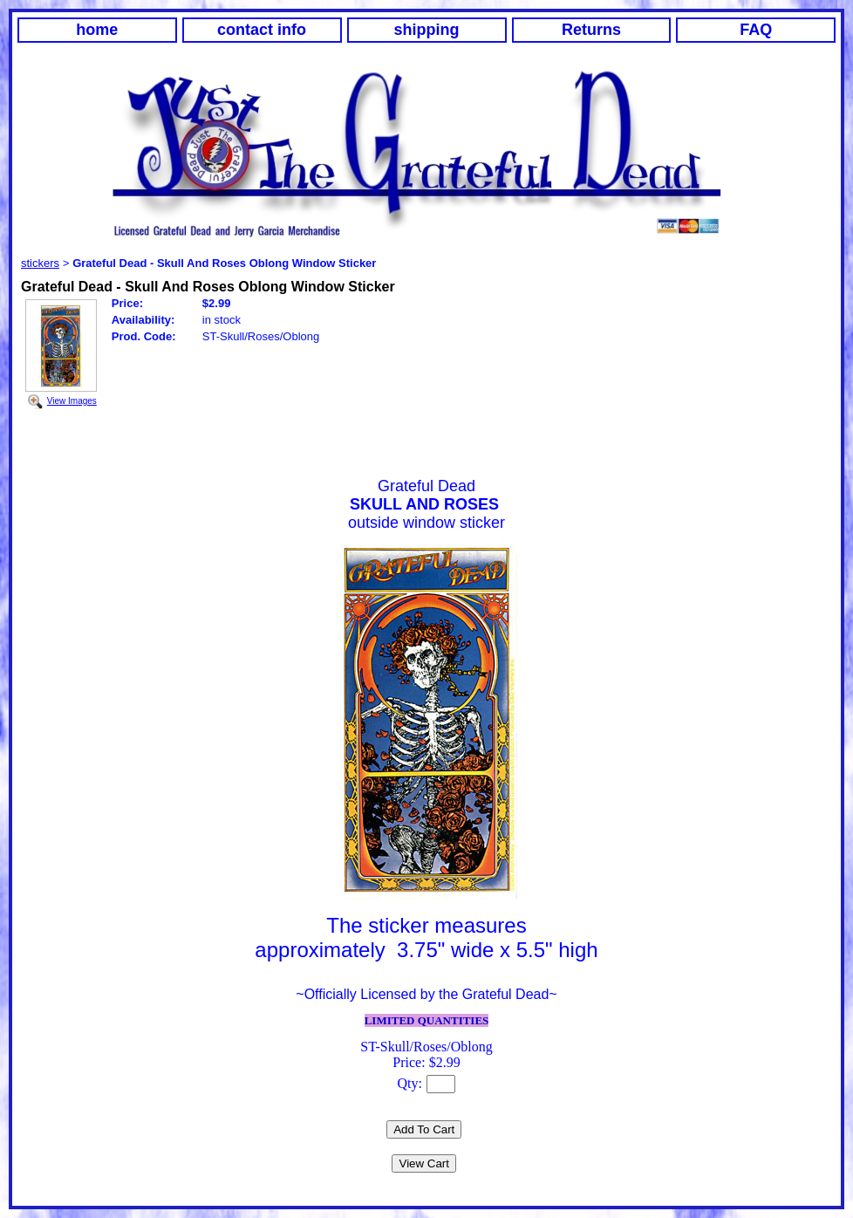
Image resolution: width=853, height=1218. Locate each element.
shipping (427, 29)
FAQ (756, 29)
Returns (591, 29)
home (97, 29)
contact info (261, 29)
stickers (40, 263)
